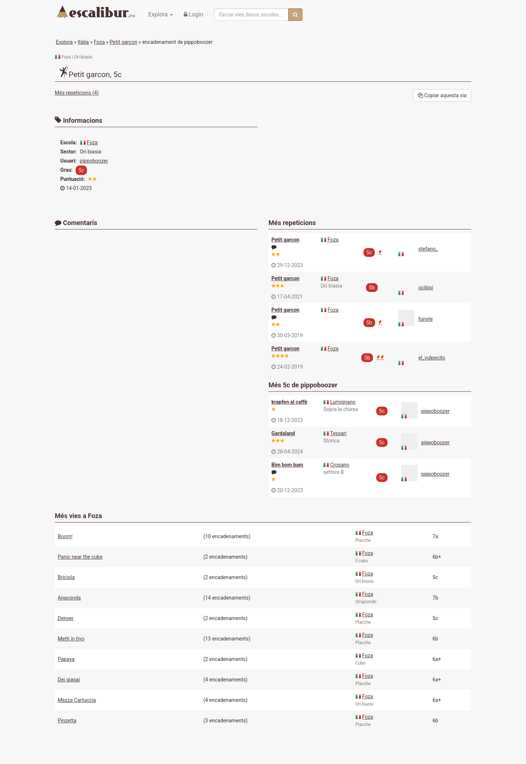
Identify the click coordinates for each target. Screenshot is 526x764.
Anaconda (69, 598)
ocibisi (425, 287)
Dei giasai (69, 680)
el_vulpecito (431, 358)
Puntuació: (72, 179)
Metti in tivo (71, 639)
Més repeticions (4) (77, 93)
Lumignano (343, 402)
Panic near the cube (80, 557)
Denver (65, 618)
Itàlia (83, 42)
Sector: (68, 152)
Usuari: (68, 161)
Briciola (66, 577)
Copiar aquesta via (442, 95)
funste (425, 319)
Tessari (338, 433)
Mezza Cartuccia (77, 700)
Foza (99, 42)
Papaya (66, 659)
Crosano (339, 465)
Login (193, 14)
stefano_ (428, 249)
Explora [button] (160, 14)
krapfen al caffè (289, 402)
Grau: (66, 170)
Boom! (65, 536)
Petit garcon (123, 42)
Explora (64, 42)
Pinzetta (67, 720)
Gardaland (283, 433)
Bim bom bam (287, 465)
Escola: (68, 142)
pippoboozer (94, 161)
